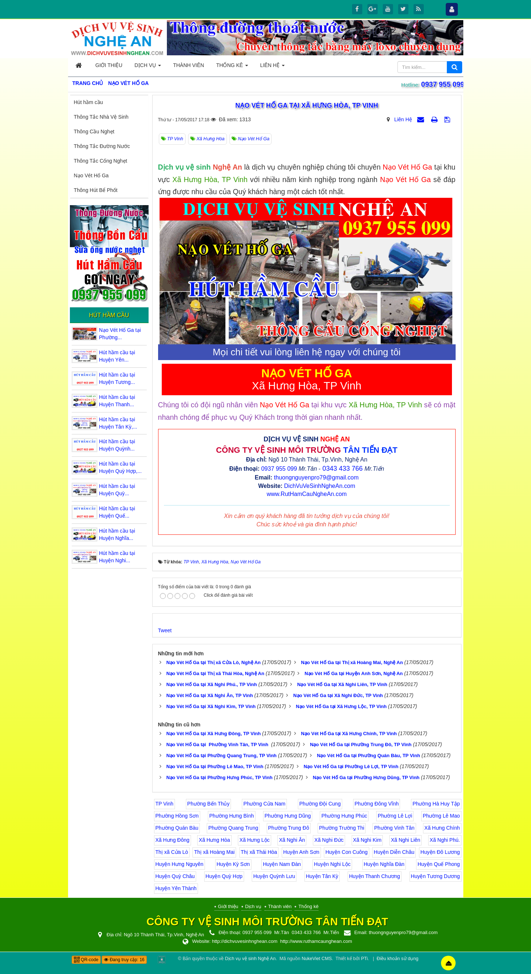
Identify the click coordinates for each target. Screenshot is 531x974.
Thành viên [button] (188, 65)
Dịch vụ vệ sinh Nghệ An (250, 958)
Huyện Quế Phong (439, 864)
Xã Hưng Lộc (254, 840)
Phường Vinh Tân (394, 828)
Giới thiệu (228, 906)
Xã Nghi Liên (405, 840)
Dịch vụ (253, 906)
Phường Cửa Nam (264, 804)
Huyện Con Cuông (346, 852)
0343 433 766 (342, 468)
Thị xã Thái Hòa (259, 852)
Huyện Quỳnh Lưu (274, 876)
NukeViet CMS (317, 958)
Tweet (165, 630)
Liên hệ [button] (272, 67)
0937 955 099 (440, 84)
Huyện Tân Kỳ (322, 876)
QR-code (86, 959)
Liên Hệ (403, 119)
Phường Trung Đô (288, 828)
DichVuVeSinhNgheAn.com (319, 486)
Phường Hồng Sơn (177, 816)
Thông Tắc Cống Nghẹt (100, 161)
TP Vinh (164, 804)
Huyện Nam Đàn (282, 864)
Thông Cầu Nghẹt (94, 131)
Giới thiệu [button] (109, 65)
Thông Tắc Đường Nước (102, 146)
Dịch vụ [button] (147, 67)
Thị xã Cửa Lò (172, 852)
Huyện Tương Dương (435, 876)
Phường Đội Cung (320, 804)
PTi (364, 958)
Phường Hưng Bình (231, 816)
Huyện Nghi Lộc (332, 864)
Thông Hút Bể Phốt (96, 190)
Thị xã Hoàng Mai (214, 852)
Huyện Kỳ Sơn (233, 864)
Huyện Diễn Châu (394, 852)
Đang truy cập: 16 (124, 959)
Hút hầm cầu (88, 102)
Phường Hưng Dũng (288, 816)
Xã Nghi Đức (329, 840)
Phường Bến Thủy (208, 804)
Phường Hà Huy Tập (436, 804)
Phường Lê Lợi (395, 816)
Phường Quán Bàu (177, 828)
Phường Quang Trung (233, 828)
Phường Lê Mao (441, 816)
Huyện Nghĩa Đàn (384, 864)
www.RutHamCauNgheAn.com (307, 494)
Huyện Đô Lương (440, 852)
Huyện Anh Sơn (301, 852)
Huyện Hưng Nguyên (179, 864)
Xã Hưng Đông (173, 840)
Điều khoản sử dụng (397, 958)
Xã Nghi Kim (367, 840)
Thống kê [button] (232, 67)
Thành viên (280, 906)
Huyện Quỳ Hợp (224, 876)
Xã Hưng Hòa (214, 840)
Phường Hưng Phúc (344, 816)
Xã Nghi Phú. (445, 840)
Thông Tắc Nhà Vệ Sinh (101, 117)
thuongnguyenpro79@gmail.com (316, 477)
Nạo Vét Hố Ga (91, 175)
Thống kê (308, 906)
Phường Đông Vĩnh (377, 804)
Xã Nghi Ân (292, 840)
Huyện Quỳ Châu (175, 876)
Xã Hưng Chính (442, 828)
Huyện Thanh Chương (374, 876)
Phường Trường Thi (341, 828)
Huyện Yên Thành (176, 888)
